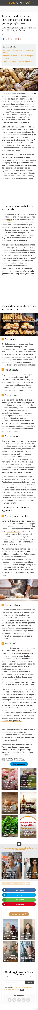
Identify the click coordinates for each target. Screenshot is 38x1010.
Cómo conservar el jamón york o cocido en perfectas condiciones (9, 784)
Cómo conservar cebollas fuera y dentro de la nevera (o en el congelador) (9, 807)
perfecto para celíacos (24, 651)
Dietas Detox (21, 883)
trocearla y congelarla (14, 487)
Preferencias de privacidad (19, 987)
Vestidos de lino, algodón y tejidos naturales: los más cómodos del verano (27, 957)
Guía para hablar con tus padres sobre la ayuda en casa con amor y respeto (10, 957)
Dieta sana (12, 883)
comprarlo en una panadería (13, 636)
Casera (5, 883)
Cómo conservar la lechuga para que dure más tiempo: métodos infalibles (9, 831)
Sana (27, 883)
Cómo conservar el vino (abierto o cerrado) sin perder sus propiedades (27, 807)
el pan (9, 220)
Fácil (24, 752)
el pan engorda (25, 104)
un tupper (31, 365)
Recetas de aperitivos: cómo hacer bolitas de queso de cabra (27, 832)
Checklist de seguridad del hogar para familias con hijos (27, 936)
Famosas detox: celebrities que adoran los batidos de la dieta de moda (19, 849)
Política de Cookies (14, 989)
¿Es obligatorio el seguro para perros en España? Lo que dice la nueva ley (10, 935)
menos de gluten (13, 531)
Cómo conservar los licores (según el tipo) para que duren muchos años (27, 784)
